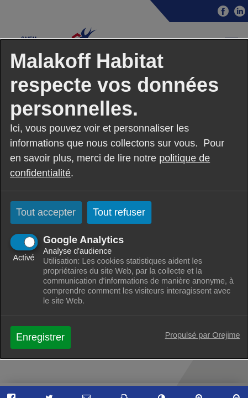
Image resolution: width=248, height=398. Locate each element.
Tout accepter (46, 212)
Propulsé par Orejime (202, 335)
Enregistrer (40, 337)
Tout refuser (119, 212)
